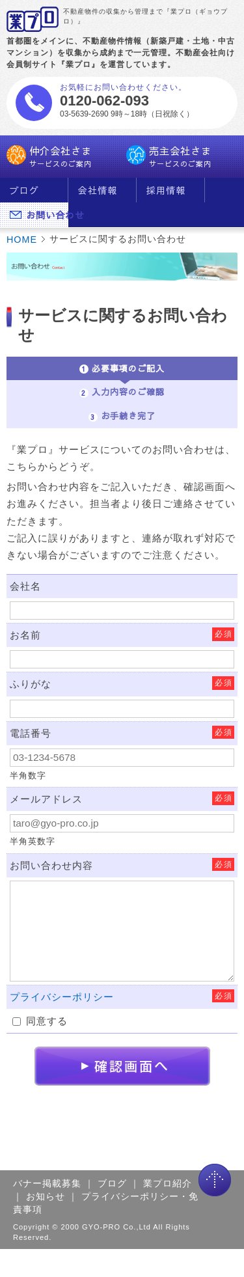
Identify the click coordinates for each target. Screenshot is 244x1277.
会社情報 (97, 190)
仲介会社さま (62, 156)
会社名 (25, 586)
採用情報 (165, 190)
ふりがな (30, 683)
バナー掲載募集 (47, 1183)
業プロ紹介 (167, 1183)
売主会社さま (182, 156)
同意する (40, 1020)
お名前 (25, 634)
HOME (22, 239)
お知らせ (45, 1196)
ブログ (24, 190)
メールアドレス (46, 798)
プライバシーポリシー (62, 996)
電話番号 (30, 733)
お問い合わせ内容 (51, 865)
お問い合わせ (39, 214)
